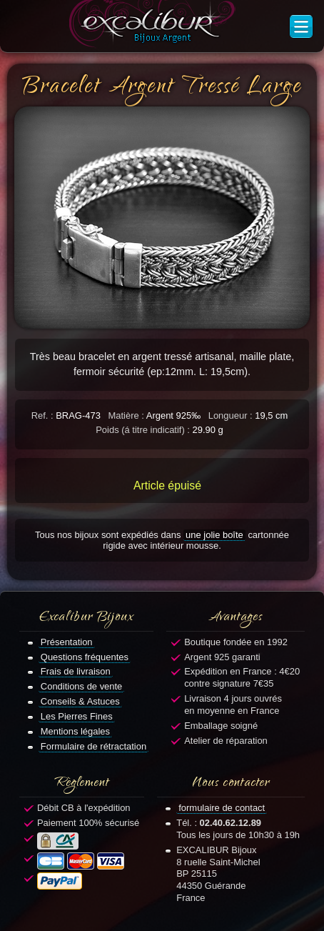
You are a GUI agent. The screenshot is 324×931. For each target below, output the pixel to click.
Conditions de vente (82, 686)
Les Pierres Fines (77, 716)
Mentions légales (75, 731)
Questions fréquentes (84, 657)
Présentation (67, 642)
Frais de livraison (76, 671)
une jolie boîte (214, 534)
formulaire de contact (221, 807)
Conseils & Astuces (80, 701)
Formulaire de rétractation (93, 746)
